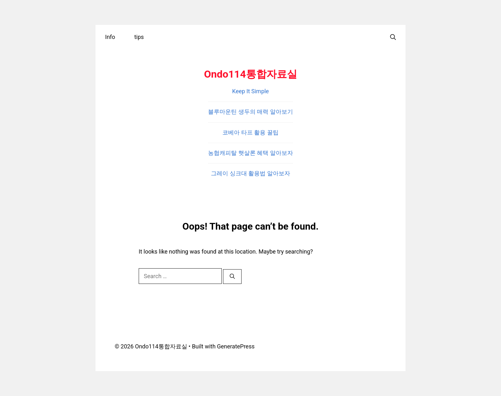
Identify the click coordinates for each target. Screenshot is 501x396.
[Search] (232, 276)
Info (110, 37)
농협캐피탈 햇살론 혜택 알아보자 (250, 152)
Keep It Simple (250, 91)
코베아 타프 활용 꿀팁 (250, 132)
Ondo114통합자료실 (250, 74)
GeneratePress (236, 346)
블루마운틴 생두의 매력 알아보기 (250, 111)
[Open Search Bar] (393, 37)
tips (139, 37)
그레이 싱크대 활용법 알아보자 (250, 173)
